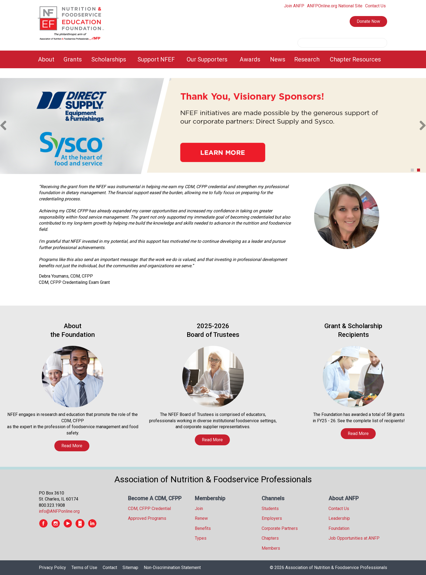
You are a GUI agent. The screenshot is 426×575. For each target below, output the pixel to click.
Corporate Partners (280, 528)
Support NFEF (156, 59)
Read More (71, 445)
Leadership (339, 518)
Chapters (270, 538)
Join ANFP (294, 5)
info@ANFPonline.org (59, 511)
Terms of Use (84, 567)
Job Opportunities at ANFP (354, 538)
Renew (201, 518)
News (277, 59)
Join (199, 508)
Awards (250, 59)
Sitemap (130, 567)
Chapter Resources (355, 59)
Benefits (203, 528)
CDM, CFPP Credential (149, 508)
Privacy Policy (52, 567)
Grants (73, 59)
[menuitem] (47, 59)
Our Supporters (207, 59)
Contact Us (375, 5)
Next (420, 125)
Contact (110, 567)
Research (307, 59)
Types (200, 538)
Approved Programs (147, 518)
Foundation (338, 528)
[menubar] (213, 59)
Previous (5, 125)
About (46, 59)
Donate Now (368, 21)
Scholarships (108, 59)
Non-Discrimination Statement (172, 567)
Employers (272, 518)
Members (271, 548)
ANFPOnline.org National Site (334, 5)
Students (270, 508)
